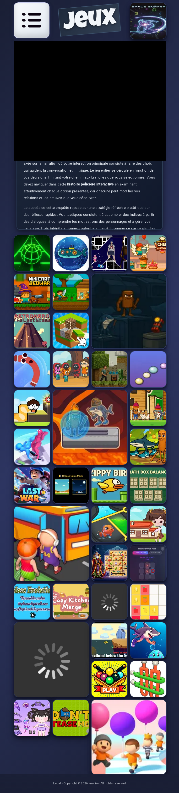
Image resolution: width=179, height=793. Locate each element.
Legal (57, 783)
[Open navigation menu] (31, 20)
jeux (89, 22)
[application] (90, 101)
